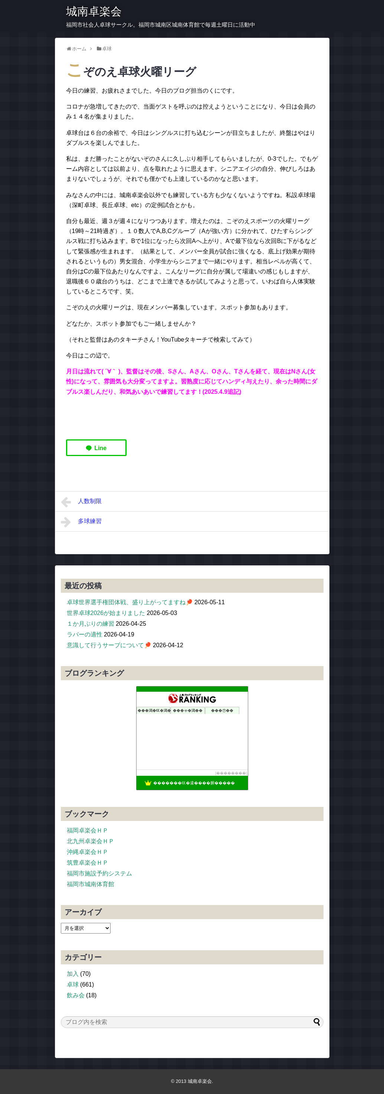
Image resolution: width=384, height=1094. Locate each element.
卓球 (73, 984)
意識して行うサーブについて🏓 (109, 645)
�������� (231, 773)
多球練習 (81, 522)
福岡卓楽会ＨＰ (87, 830)
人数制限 (81, 502)
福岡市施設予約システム (99, 873)
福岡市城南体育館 (90, 884)
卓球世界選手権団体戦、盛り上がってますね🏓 (130, 602)
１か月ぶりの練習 (90, 624)
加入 (73, 974)
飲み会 (76, 995)
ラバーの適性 (84, 634)
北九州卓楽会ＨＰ (90, 841)
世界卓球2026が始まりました (106, 613)
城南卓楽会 (94, 11)
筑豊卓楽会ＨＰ (87, 862)
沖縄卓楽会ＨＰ (87, 852)
